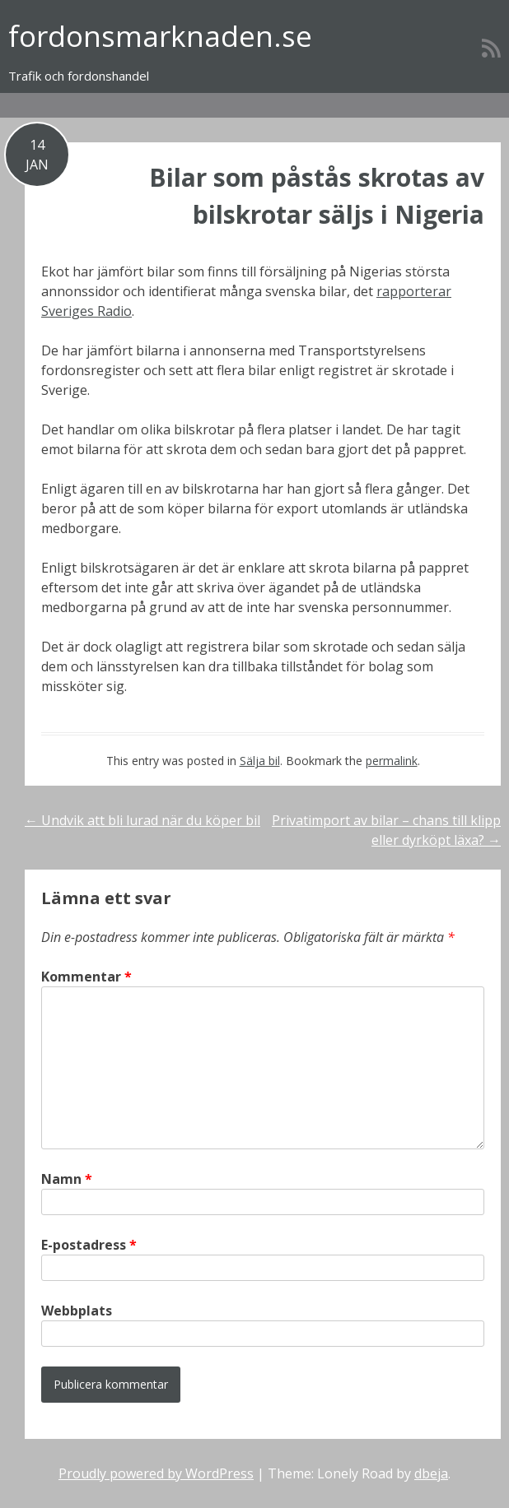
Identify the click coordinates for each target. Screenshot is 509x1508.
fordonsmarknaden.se (160, 35)
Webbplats (76, 1311)
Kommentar (86, 976)
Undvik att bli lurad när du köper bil (142, 820)
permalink (392, 760)
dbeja (431, 1473)
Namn (66, 1179)
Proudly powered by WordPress (156, 1473)
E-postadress (89, 1245)
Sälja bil (260, 760)
